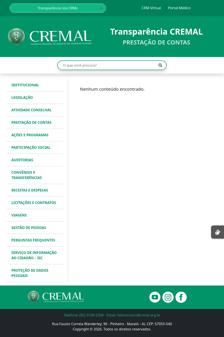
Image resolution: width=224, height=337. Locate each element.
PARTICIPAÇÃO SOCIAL (30, 147)
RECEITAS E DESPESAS (29, 190)
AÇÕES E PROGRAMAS (30, 135)
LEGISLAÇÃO (22, 97)
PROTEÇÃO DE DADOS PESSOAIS (29, 273)
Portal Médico (179, 7)
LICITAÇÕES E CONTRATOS (33, 202)
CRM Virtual (151, 7)
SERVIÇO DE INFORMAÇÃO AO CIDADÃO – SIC (34, 255)
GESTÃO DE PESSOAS (28, 227)
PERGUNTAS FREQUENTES (33, 240)
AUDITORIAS (22, 160)
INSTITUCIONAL (25, 85)
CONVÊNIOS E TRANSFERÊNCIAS (26, 175)
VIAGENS (19, 215)
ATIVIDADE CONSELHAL (31, 110)
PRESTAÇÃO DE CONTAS (31, 122)
